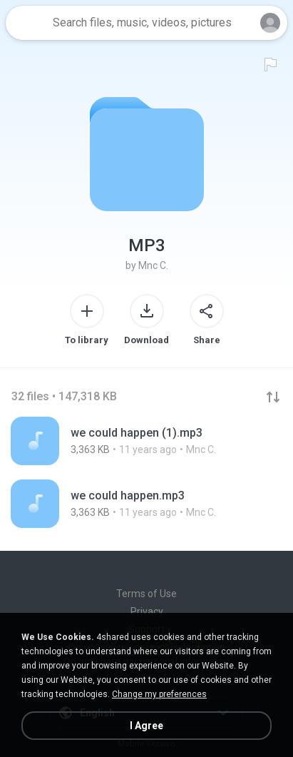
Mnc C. (153, 265)
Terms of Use (146, 593)
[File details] (146, 441)
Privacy (146, 611)
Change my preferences (159, 694)
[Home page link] (27, 23)
